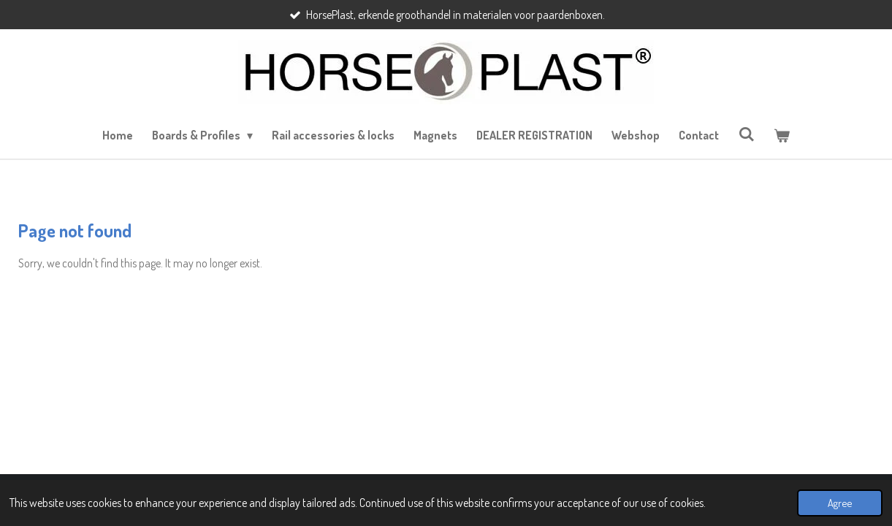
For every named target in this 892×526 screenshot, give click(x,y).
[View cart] (781, 135)
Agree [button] (840, 502)
